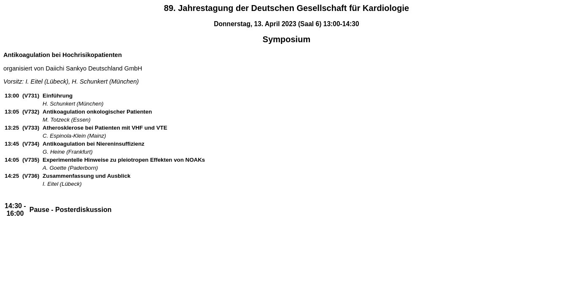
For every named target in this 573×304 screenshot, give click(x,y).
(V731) (30, 95)
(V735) (30, 160)
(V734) (30, 144)
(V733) (30, 128)
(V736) (30, 176)
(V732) (30, 112)
